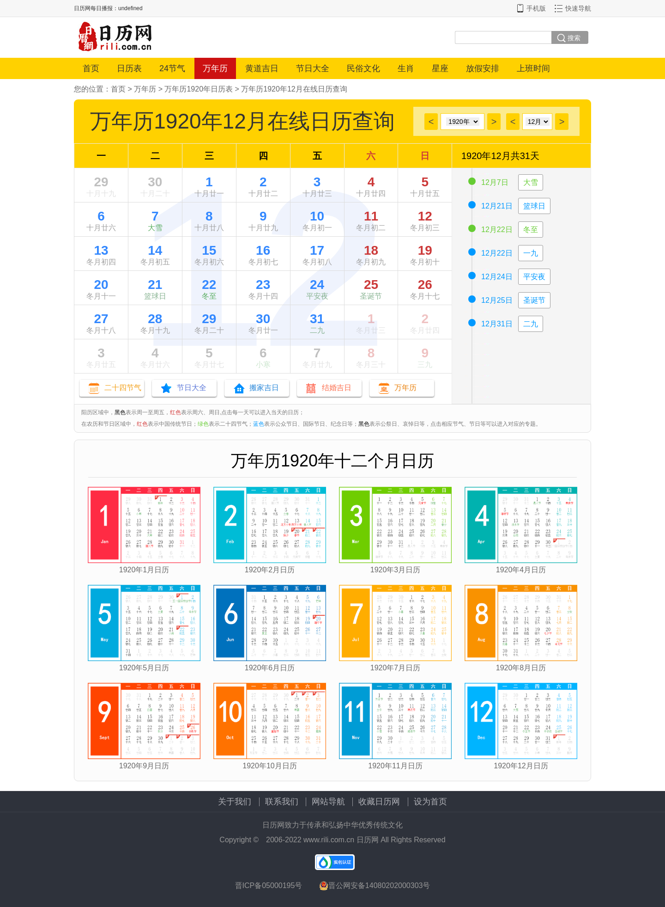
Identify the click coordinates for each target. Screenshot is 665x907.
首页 (91, 68)
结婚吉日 (336, 388)
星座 (440, 68)
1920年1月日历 (144, 570)
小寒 (263, 364)
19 (425, 250)
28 (155, 319)
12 (425, 216)
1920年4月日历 (521, 570)
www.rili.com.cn (328, 840)
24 (317, 284)
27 (101, 319)
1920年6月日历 (270, 668)
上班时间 (533, 68)
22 (209, 284)
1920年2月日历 (270, 570)
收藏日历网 (379, 801)
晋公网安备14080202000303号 (374, 885)
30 (155, 182)
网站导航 (328, 801)
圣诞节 (371, 296)
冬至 (209, 296)
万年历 (215, 68)
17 (317, 250)
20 (101, 284)
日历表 (129, 68)
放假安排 (482, 68)
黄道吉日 (261, 68)
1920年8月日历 (521, 668)
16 (263, 250)
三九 (424, 364)
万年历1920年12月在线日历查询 (294, 89)
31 (317, 319)
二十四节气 (122, 388)
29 (101, 182)
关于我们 (234, 801)
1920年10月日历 (269, 766)
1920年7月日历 (395, 668)
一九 (530, 253)
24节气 (172, 68)
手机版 (536, 8)
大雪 (155, 228)
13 (101, 250)
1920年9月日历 (144, 766)
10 (317, 216)
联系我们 (281, 801)
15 (209, 250)
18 (371, 250)
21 (155, 284)
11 (371, 216)
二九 (317, 330)
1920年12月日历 (521, 766)
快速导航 (578, 8)
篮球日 (155, 296)
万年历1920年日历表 (198, 89)
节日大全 (312, 68)
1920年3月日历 (395, 570)
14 (155, 250)
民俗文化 (363, 68)
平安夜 (317, 296)
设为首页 (430, 801)
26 (425, 284)
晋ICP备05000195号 (268, 885)
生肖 (406, 68)
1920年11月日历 (395, 766)
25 (371, 284)
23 (263, 284)
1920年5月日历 (144, 668)
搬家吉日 (264, 388)
